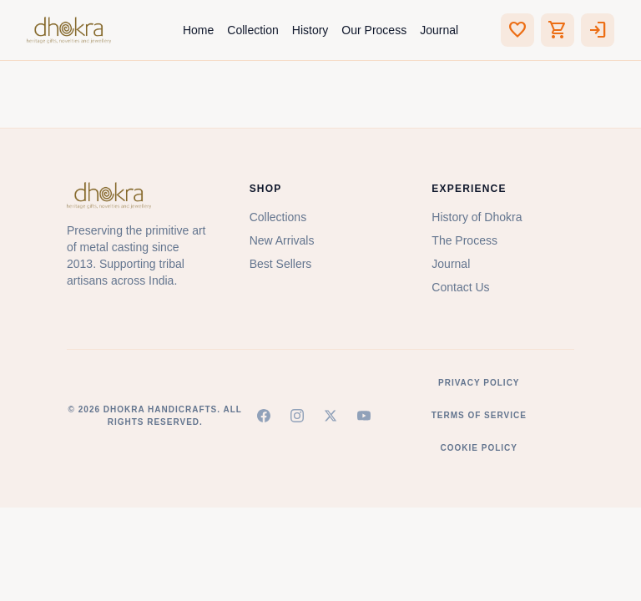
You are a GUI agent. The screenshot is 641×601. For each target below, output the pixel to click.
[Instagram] (297, 415)
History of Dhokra (477, 217)
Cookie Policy (479, 447)
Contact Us (460, 287)
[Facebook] (263, 415)
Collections (278, 217)
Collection (252, 30)
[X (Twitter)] (330, 415)
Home (198, 30)
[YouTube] (364, 415)
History (310, 30)
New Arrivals (282, 240)
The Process (464, 240)
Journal (439, 30)
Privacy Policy (479, 382)
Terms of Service (479, 415)
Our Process (373, 30)
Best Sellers (281, 263)
